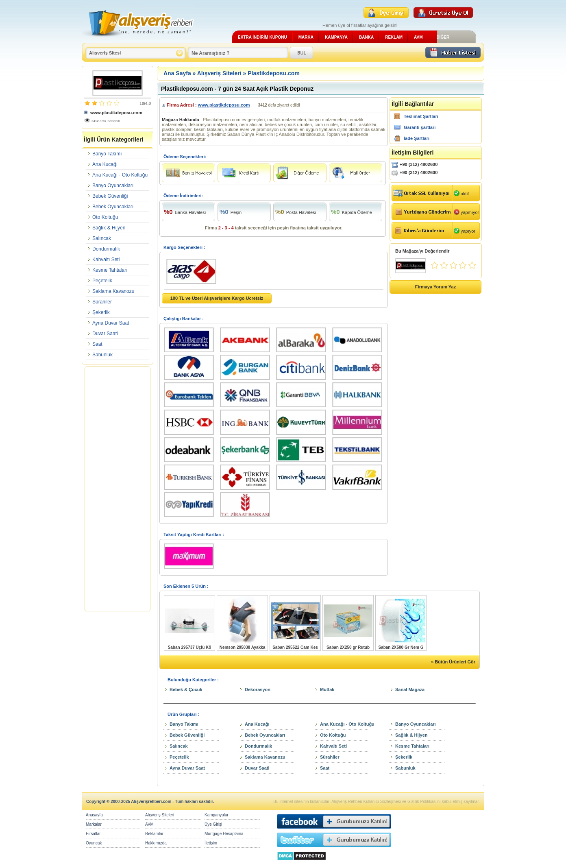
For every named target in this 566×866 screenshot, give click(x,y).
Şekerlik (101, 312)
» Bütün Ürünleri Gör (453, 661)
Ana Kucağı (105, 164)
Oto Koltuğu (105, 217)
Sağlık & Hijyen (108, 228)
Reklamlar (154, 833)
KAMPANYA (336, 37)
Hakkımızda (156, 843)
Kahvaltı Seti (106, 259)
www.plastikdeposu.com (116, 112)
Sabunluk (102, 355)
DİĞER (442, 37)
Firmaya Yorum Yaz (435, 286)
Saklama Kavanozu (113, 291)
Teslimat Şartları (421, 116)
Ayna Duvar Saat (110, 323)
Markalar (94, 824)
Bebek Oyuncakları (112, 206)
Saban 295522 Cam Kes (295, 647)
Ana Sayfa (177, 73)
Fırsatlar (93, 833)
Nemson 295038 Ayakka (243, 647)
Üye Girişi (213, 824)
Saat (97, 344)
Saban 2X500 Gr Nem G (400, 647)
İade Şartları (416, 138)
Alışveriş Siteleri (219, 73)
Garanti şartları (419, 127)
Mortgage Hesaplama (224, 833)
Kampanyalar (217, 815)
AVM (418, 37)
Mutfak (327, 689)
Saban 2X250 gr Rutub (348, 647)
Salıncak (101, 238)
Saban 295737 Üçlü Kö (189, 647)
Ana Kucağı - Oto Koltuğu (120, 175)
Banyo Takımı (107, 154)
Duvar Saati (105, 333)
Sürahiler (102, 302)
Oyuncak (94, 843)
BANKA (366, 37)
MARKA (305, 37)
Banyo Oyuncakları (112, 185)
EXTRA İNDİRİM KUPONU (262, 37)
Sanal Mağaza (409, 689)
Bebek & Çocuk (186, 689)
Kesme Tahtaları (110, 270)
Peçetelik (102, 281)
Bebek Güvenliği (110, 196)
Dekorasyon (257, 689)
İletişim (211, 843)
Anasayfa (94, 815)
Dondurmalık (106, 249)
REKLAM (394, 37)
